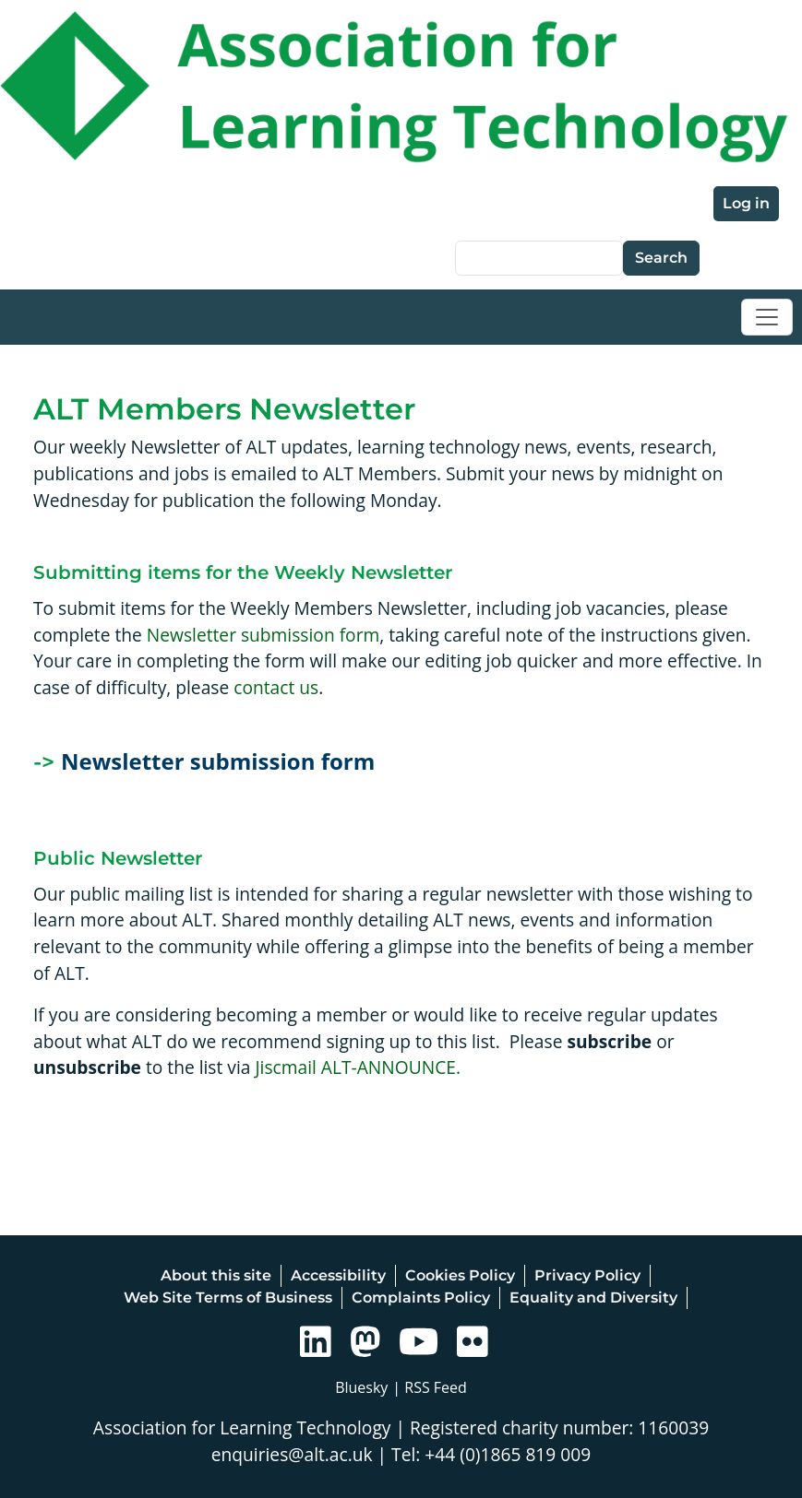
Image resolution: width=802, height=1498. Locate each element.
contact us (275, 687)
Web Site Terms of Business (228, 1297)
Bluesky (361, 1387)
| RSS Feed (429, 1387)
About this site (216, 1275)
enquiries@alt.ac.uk (292, 1454)
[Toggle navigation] (767, 317)
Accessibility (338, 1275)
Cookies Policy (460, 1275)
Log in (746, 203)
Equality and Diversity (593, 1297)
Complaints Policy (421, 1297)
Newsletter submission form (263, 634)
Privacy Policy (587, 1275)
